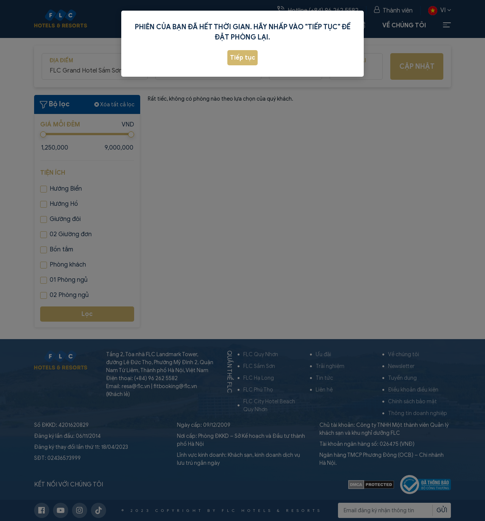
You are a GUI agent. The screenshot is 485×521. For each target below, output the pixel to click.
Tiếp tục (242, 58)
